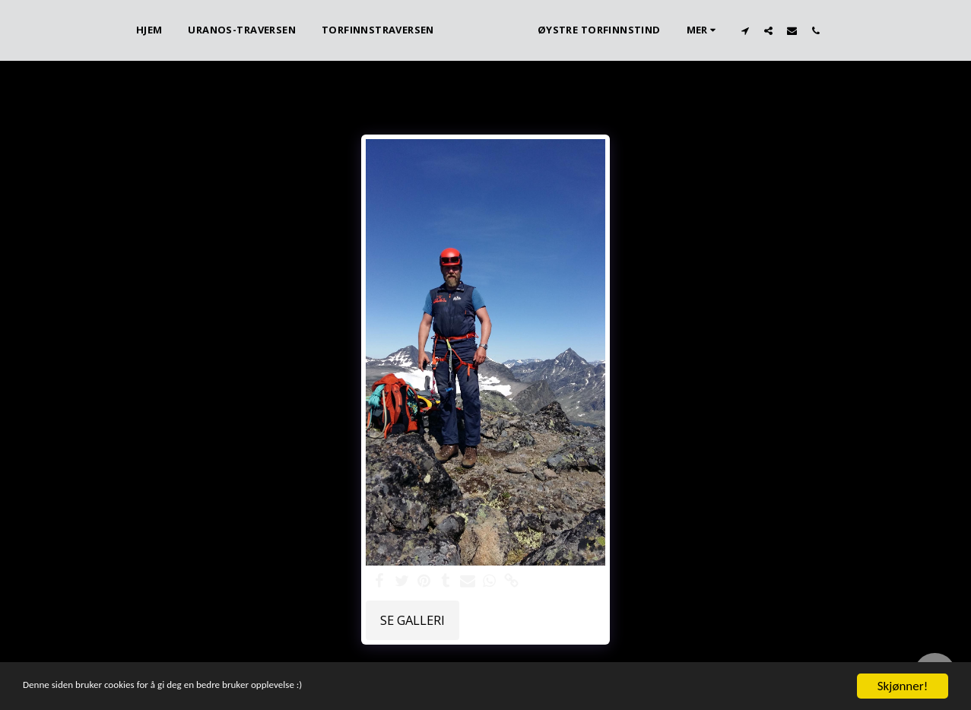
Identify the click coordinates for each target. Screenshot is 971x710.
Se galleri (412, 620)
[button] (771, 30)
